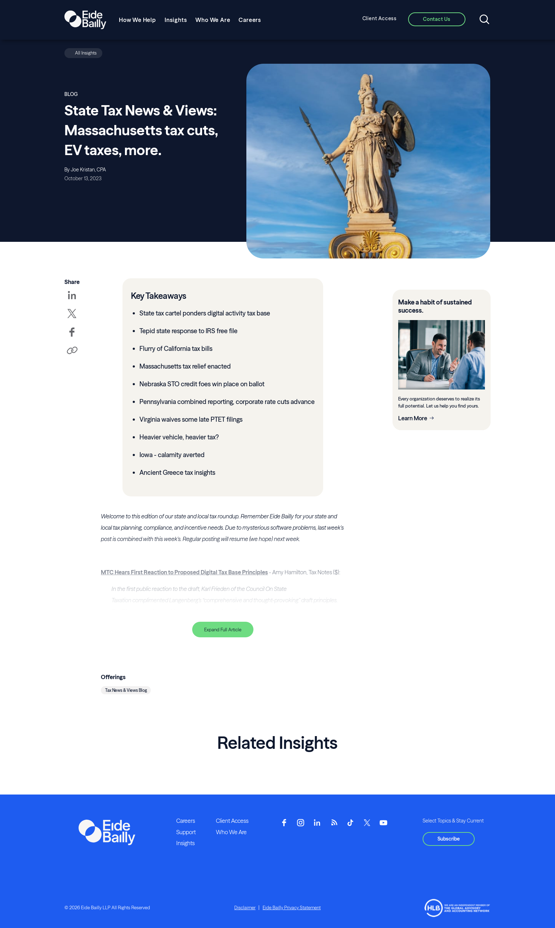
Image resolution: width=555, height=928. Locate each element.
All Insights (86, 53)
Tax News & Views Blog (126, 690)
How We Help (137, 19)
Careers (250, 19)
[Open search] (484, 20)
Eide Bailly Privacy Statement (292, 907)
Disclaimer (245, 907)
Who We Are (212, 19)
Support (186, 832)
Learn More (412, 418)
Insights (176, 19)
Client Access (379, 18)
